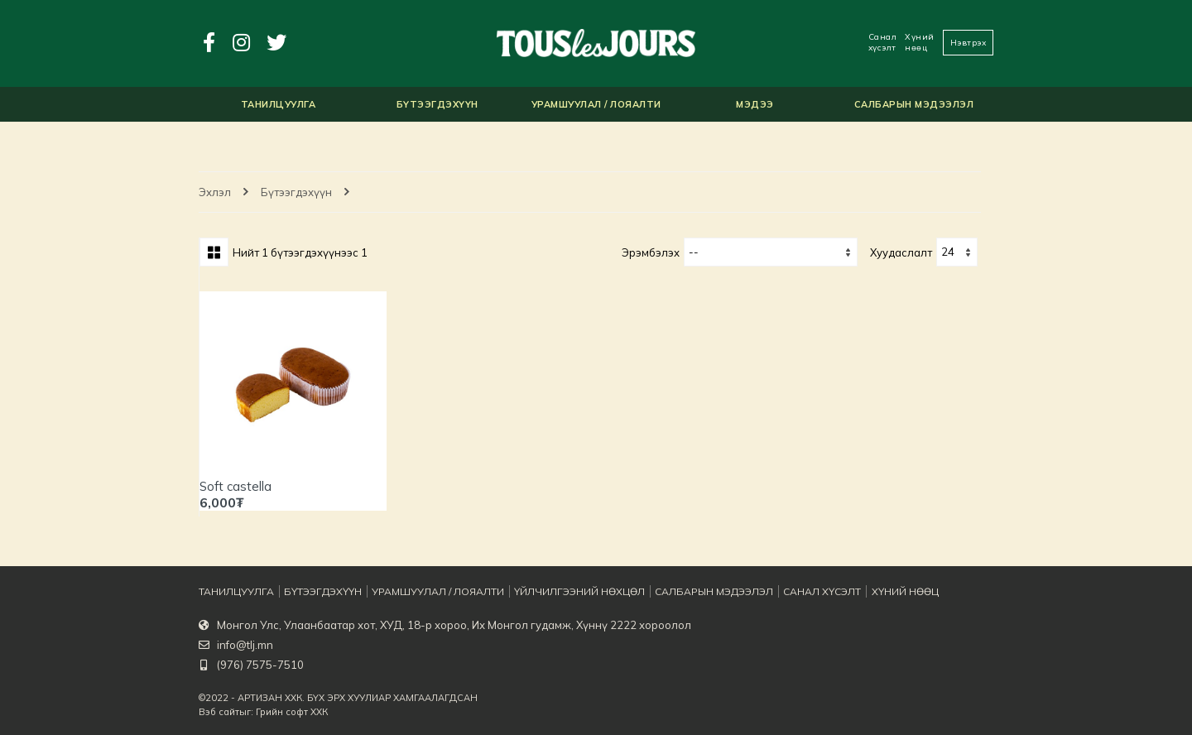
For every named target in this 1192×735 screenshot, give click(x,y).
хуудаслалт (901, 252)
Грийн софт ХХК (292, 712)
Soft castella (235, 486)
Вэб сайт (219, 712)
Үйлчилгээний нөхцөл (563, 592)
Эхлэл (215, 192)
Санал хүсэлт (882, 42)
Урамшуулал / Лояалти (429, 592)
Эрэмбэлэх (651, 252)
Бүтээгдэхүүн (296, 192)
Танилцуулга (233, 592)
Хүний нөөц (920, 42)
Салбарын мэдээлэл (693, 592)
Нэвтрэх (968, 42)
